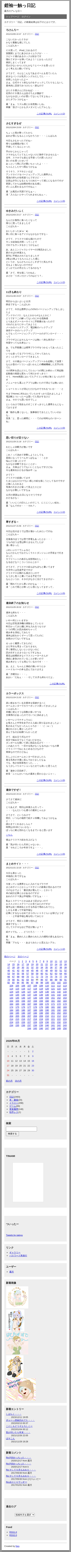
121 (53, 988)
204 (11, 1016)
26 (65, 964)
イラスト (13, 1103)
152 (59, 998)
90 (61, 979)
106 (23, 985)
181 (53, 1007)
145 (17, 998)
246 (41, 1028)
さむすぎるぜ (13, 123)
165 (17, 1004)
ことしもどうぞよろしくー (19, 1426)
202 (59, 1013)
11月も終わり (14, 292)
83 (27, 979)
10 (51, 961)
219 (41, 1019)
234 (11, 1025)
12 (61, 961)
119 (41, 988)
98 (37, 982)
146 (23, 998)
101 (53, 982)
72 (37, 976)
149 (41, 998)
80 (13, 979)
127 (29, 992)
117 (29, 988)
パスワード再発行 (18, 1255)
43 (23, 970)
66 (8, 976)
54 (13, 973)
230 (47, 1022)
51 (61, 970)
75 (51, 976)
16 (18, 964)
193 (65, 1010)
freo (17, 1546)
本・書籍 (13, 1100)
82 (23, 979)
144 (11, 998)
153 (65, 998)
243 (65, 1025)
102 (59, 982)
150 (47, 998)
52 (65, 970)
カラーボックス (15, 693)
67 (13, 976)
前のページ (9, 956)
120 (47, 988)
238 (35, 1025)
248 (53, 1028)
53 (8, 973)
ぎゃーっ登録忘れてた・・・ (20, 1420)
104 (11, 985)
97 (32, 982)
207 (29, 1016)
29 (18, 967)
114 (11, 988)
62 (51, 973)
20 (37, 964)
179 (41, 1007)
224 (11, 1022)
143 (65, 995)
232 (59, 1022)
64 (61, 973)
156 (23, 1001)
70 (27, 976)
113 (65, 985)
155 (17, 1001)
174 (11, 1007)
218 (35, 1019)
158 (35, 1001)
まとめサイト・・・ (17, 863)
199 (41, 1013)
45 (32, 970)
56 (23, 973)
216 (23, 1019)
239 (41, 1025)
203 (65, 1013)
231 (53, 1022)
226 (23, 1022)
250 (65, 1028)
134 (11, 995)
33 (37, 967)
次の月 (18, 1081)
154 (11, 1001)
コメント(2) (59, 113)
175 (17, 1007)
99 (42, 982)
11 (56, 961)
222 (59, 1019)
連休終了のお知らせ (17, 603)
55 (18, 973)
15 (13, 964)
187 (29, 1010)
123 (65, 988)
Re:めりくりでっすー (16, 1482)
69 (23, 976)
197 (29, 1013)
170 (47, 1004)
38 (61, 967)
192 (59, 1010)
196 (23, 1013)
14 (8, 964)
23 (51, 964)
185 (17, 1010)
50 (56, 970)
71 (32, 976)
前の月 (9, 1081)
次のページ (23, 956)
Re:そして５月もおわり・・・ (21, 1470)
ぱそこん (10, 1438)
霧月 (11, 1271)
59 (37, 973)
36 (51, 967)
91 (65, 979)
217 (29, 1019)
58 (32, 973)
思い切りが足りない (17, 437)
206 (23, 1016)
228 (35, 1022)
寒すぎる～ (12, 521)
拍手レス (13, 1112)
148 (35, 998)
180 (47, 1007)
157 (29, 1001)
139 (41, 995)
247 (47, 1028)
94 (18, 982)
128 (35, 992)
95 (23, 982)
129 (41, 992)
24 (56, 964)
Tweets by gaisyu (14, 1235)
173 (65, 1004)
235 (17, 1025)
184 (11, 1010)
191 (53, 1010)
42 (18, 970)
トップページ (12, 16)
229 (41, 1022)
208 (35, 1016)
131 (53, 992)
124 (11, 992)
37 (56, 967)
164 (11, 1004)
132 (59, 992)
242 (59, 1025)
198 (35, 1013)
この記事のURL (44, 113)
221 (53, 1019)
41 (13, 970)
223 (65, 1019)
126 (23, 992)
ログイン (26, 16)
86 (42, 979)
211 (53, 1016)
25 (61, 964)
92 (8, 982)
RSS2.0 (13, 1535)
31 (27, 967)
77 (61, 976)
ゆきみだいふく (15, 210)
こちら (9, 835)
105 (17, 985)
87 (46, 979)
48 (46, 970)
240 (47, 1025)
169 (41, 1004)
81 (18, 979)
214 (11, 1019)
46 (37, 970)
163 (65, 1001)
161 (53, 1001)
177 (29, 1007)
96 (27, 982)
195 (17, 1013)
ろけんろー (12, 29)
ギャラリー (14, 1252)
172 (59, 1004)
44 (27, 970)
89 (56, 979)
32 (32, 967)
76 (56, 976)
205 (17, 1016)
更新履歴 (13, 1109)
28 (13, 967)
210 (47, 1016)
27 (8, 967)
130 (47, 992)
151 (53, 998)
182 (59, 1007)
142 (59, 995)
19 (32, 964)
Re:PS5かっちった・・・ (18, 1457)
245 (35, 1028)
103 (65, 982)
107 (29, 985)
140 (47, 995)
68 (18, 976)
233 (65, 1022)
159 (41, 1001)
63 (56, 973)
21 (42, 964)
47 (42, 970)
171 (53, 1004)
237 (29, 1025)
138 (35, 995)
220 (47, 1019)
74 (46, 976)
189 (41, 1010)
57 (27, 973)
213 (65, 1016)
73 (42, 976)
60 (42, 973)
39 (65, 967)
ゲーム (12, 1106)
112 (59, 985)
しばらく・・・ (13, 1414)
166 (23, 1004)
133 (65, 992)
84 (32, 979)
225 (17, 1022)
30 (23, 967)
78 (65, 976)
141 (53, 995)
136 (23, 995)
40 (8, 970)
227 (29, 1022)
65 (65, 973)
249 (59, 1028)
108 (35, 985)
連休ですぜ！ (13, 789)
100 (47, 982)
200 (47, 1013)
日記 (37, 34)
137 (29, 995)
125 (17, 992)
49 (51, 970)
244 (29, 1028)
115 (17, 988)
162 (59, 1001)
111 (53, 985)
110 (47, 985)
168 (35, 1004)
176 (23, 1007)
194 (11, 1013)
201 (53, 1013)
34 (42, 967)
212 (59, 1016)
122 (59, 988)
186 (23, 1010)
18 (27, 964)
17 (23, 964)
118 (35, 988)
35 (46, 967)
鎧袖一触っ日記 (19, 5)
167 (29, 1004)
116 (23, 988)
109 (41, 985)
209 (41, 1016)
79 (8, 979)
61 (46, 973)
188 (35, 1010)
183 (65, 1007)
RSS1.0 (13, 1532)
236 (23, 1025)
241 (53, 1025)
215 (17, 1019)
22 (46, 964)
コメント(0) (59, 201)
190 (47, 1010)
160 (47, 1001)
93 (13, 982)
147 (29, 998)
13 (65, 961)
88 (51, 979)
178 (35, 1007)
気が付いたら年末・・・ (18, 1432)
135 (17, 995)
